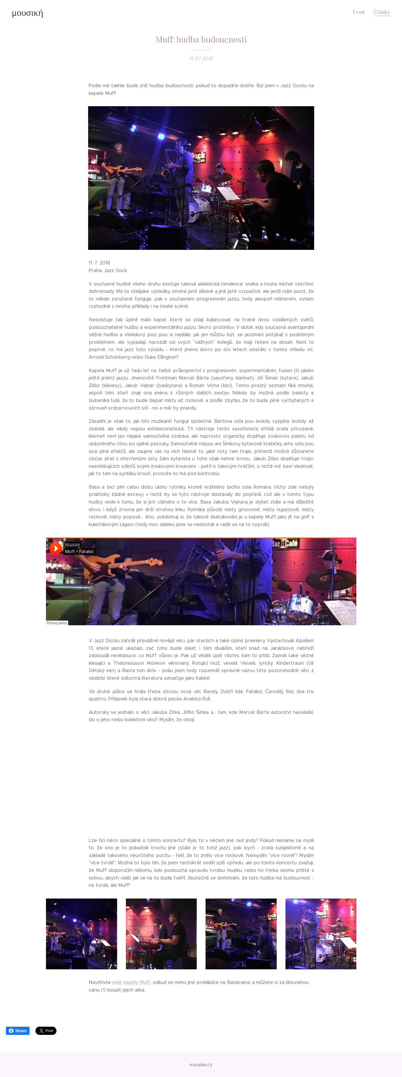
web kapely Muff (131, 982)
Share (18, 1030)
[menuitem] (361, 12)
